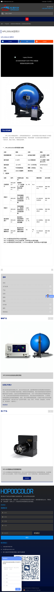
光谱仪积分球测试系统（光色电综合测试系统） (21, 23)
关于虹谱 (5, 286)
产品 (4, 290)
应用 (4, 293)
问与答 (5, 304)
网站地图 (38, 590)
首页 (2, 23)
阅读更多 (5, 405)
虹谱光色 (10, 7)
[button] (49, 318)
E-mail (10, 41)
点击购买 (45, 41)
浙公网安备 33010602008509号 (30, 590)
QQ (27, 41)
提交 (27, 537)
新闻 (4, 297)
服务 (4, 308)
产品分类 (7, 23)
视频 (4, 301)
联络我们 (5, 312)
